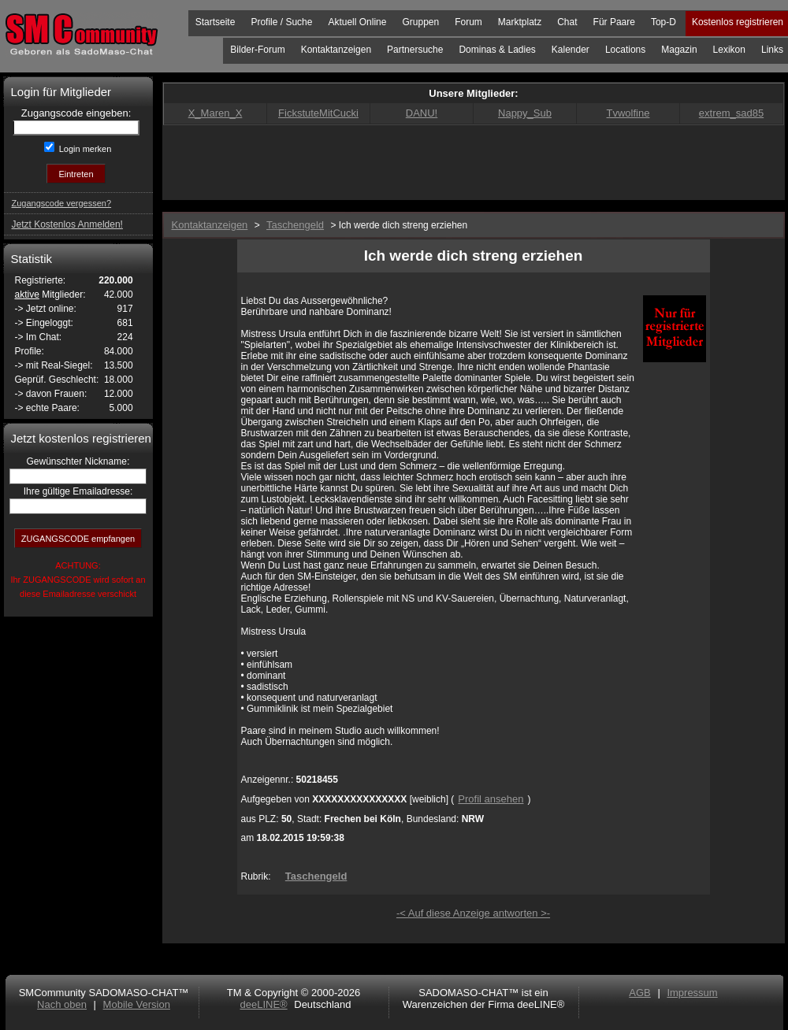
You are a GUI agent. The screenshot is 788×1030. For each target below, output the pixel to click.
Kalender (570, 49)
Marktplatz (519, 22)
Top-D (663, 22)
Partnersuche (415, 49)
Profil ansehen (490, 799)
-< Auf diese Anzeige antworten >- (473, 913)
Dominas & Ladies (497, 49)
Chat (567, 22)
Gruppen (420, 22)
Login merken (84, 149)
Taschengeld (316, 876)
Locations (625, 49)
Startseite (215, 22)
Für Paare (614, 22)
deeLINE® (263, 1004)
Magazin (679, 49)
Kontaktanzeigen (336, 49)
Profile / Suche (281, 22)
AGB (639, 993)
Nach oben (62, 1004)
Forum (468, 22)
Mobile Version (136, 1004)
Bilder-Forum (257, 49)
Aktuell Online (357, 22)
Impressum (692, 993)
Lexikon (729, 49)
